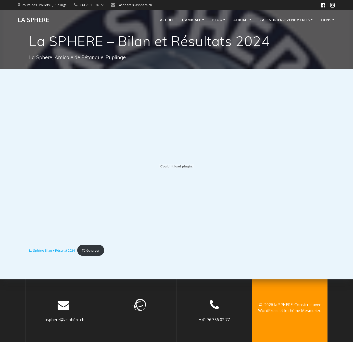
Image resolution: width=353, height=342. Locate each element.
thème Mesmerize (304, 310)
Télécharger (91, 250)
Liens (326, 19)
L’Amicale (191, 19)
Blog (217, 19)
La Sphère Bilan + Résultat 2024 (52, 250)
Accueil (168, 19)
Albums (241, 19)
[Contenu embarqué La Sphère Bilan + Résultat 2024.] (176, 166)
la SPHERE (33, 20)
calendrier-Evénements (285, 19)
